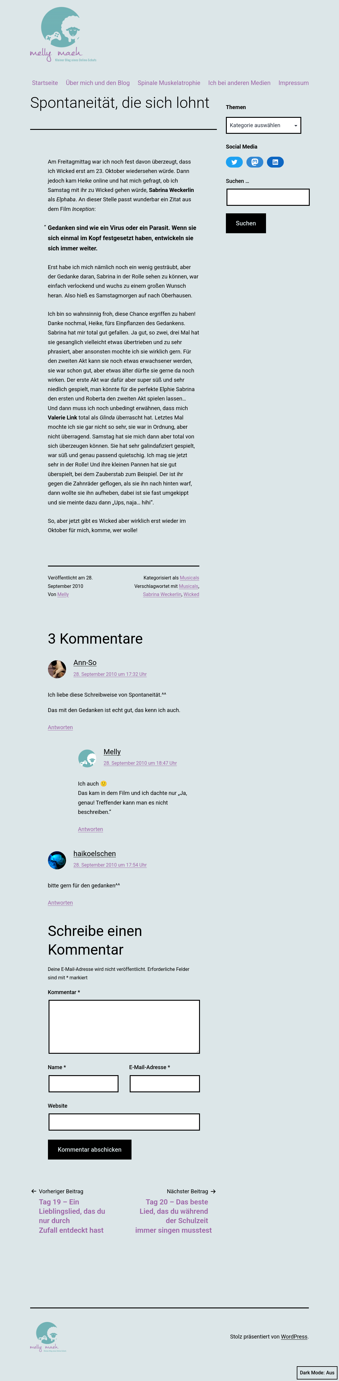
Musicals (189, 578)
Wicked (191, 594)
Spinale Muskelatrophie (169, 82)
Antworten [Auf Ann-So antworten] (60, 727)
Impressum (293, 82)
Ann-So (85, 662)
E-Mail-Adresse (149, 1067)
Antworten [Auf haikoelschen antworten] (60, 902)
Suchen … (237, 181)
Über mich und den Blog (98, 82)
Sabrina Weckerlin (162, 594)
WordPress (294, 1336)
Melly (63, 594)
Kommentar (64, 992)
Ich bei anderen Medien (239, 82)
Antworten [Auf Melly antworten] (90, 829)
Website (58, 1106)
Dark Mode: (317, 1372)
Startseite (45, 82)
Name (57, 1067)
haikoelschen (95, 853)
